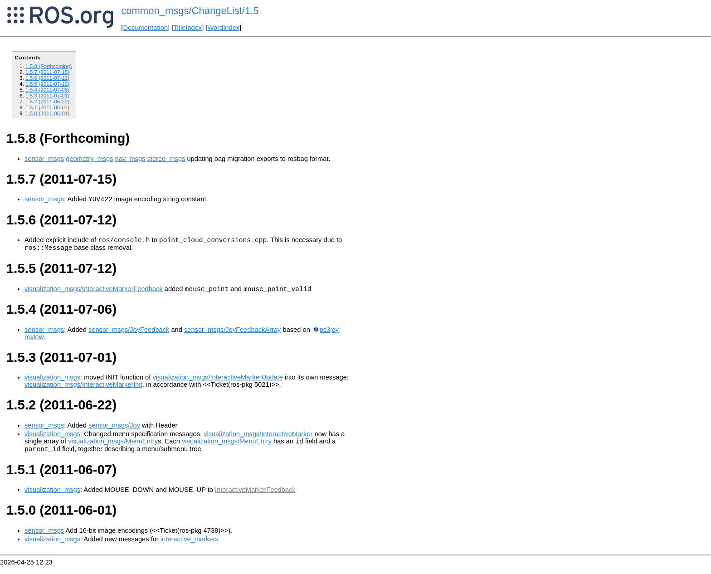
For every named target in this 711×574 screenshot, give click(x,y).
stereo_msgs (166, 158)
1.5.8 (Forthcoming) (48, 66)
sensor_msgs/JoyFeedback (128, 335)
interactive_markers (190, 547)
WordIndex (223, 27)
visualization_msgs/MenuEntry (113, 448)
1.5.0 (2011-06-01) (47, 113)
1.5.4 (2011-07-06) (47, 89)
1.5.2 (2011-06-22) (47, 101)
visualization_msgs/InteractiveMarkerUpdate (217, 382)
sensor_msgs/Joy (114, 430)
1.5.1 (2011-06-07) (47, 107)
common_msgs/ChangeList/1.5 (189, 10)
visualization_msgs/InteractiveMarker (258, 439)
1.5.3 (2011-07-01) (47, 95)
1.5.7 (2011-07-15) (47, 72)
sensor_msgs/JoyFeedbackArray (232, 335)
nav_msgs (130, 158)
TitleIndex (187, 27)
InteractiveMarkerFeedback (255, 497)
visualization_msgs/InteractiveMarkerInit (83, 390)
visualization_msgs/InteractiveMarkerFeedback (93, 294)
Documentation (145, 27)
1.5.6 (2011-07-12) (47, 78)
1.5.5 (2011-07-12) (47, 84)
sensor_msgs (44, 158)
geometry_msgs (89, 158)
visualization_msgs (52, 382)
